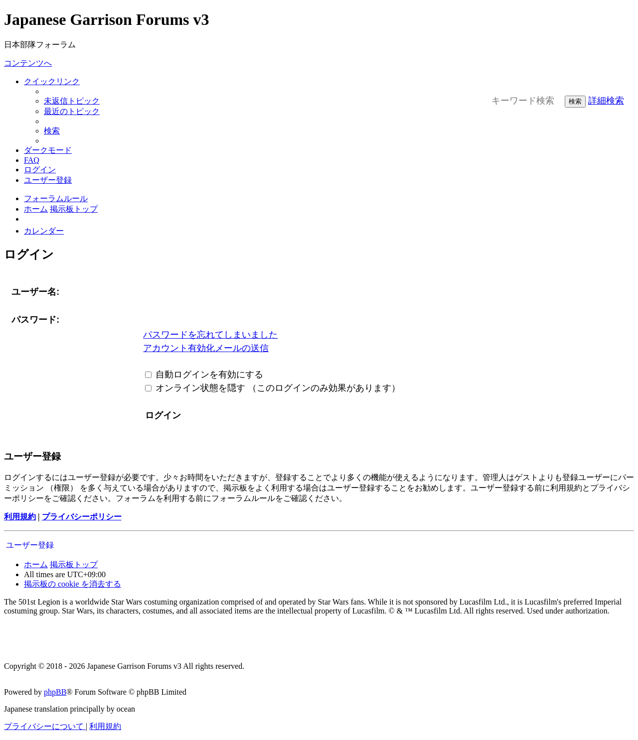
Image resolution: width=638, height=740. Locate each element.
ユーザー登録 (30, 545)
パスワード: (35, 320)
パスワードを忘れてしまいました (210, 335)
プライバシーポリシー (82, 516)
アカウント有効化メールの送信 (206, 348)
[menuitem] (72, 101)
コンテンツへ (28, 63)
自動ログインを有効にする (204, 374)
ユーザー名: (35, 292)
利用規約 (20, 516)
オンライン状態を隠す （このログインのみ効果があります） (272, 388)
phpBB (55, 692)
